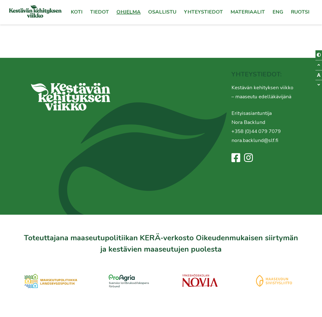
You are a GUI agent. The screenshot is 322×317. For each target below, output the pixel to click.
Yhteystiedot (203, 12)
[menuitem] (300, 12)
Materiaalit (247, 12)
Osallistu (162, 12)
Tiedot (99, 12)
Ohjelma (128, 12)
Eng (277, 12)
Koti (77, 12)
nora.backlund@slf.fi (254, 140)
